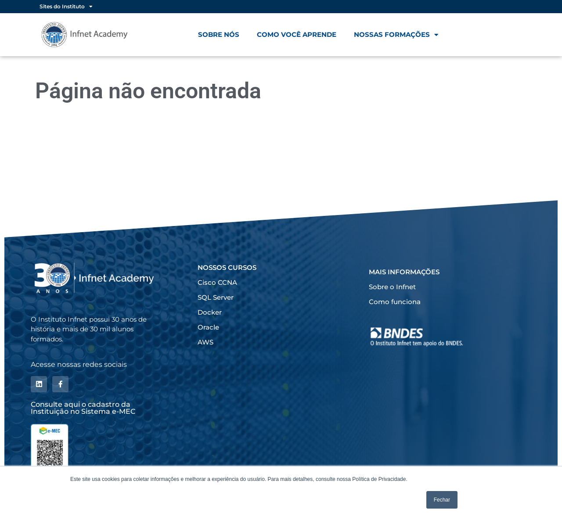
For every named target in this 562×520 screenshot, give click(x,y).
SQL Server (216, 297)
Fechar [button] (442, 500)
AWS (205, 342)
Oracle (208, 327)
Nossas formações (396, 35)
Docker (210, 312)
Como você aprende (296, 34)
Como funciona (395, 302)
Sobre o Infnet (392, 287)
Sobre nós (218, 34)
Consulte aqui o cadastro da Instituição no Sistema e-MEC (83, 407)
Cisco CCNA (217, 282)
